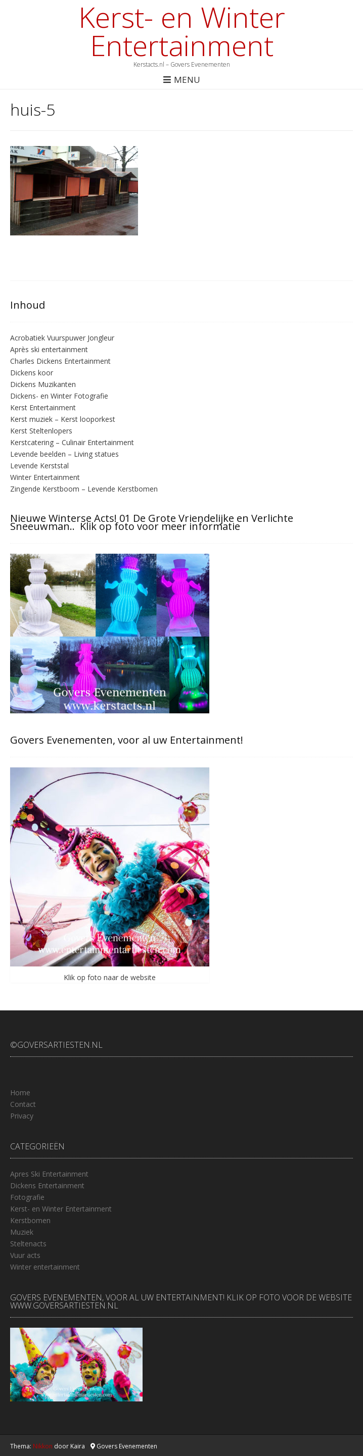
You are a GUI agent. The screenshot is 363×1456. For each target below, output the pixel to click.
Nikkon (43, 1446)
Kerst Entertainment (43, 407)
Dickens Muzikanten (43, 384)
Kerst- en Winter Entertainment (181, 31)
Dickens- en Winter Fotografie (59, 396)
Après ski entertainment (49, 349)
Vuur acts (25, 1255)
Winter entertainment (45, 1267)
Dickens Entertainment (47, 1185)
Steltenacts (28, 1243)
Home (20, 1092)
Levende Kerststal (39, 465)
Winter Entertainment (45, 477)
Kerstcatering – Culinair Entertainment (72, 442)
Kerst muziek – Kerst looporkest (62, 419)
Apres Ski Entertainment (49, 1174)
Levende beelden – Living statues (64, 454)
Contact (23, 1104)
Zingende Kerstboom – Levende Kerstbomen (84, 489)
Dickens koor (31, 372)
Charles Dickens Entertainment (60, 361)
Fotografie (27, 1197)
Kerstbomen (30, 1220)
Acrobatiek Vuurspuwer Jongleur (62, 338)
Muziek (21, 1232)
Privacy (21, 1116)
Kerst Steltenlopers (41, 430)
